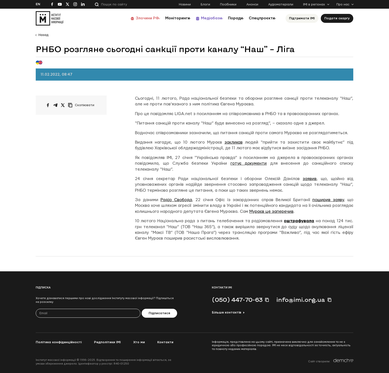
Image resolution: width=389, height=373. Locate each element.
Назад (43, 35)
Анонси (252, 4)
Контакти (165, 342)
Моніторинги (165, 18)
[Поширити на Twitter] (63, 105)
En (38, 4)
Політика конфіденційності (59, 342)
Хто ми (139, 342)
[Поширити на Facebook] (48, 105)
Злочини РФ (131, 18)
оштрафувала (299, 221)
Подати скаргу (337, 18)
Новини (185, 4)
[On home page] (50, 18)
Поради (229, 18)
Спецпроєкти (260, 18)
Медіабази (201, 18)
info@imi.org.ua (300, 300)
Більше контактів (226, 312)
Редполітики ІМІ (107, 342)
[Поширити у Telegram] (55, 105)
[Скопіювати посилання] (82, 105)
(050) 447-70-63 (237, 300)
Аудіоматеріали (280, 4)
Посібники (228, 4)
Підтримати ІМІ (302, 18)
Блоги (205, 4)
